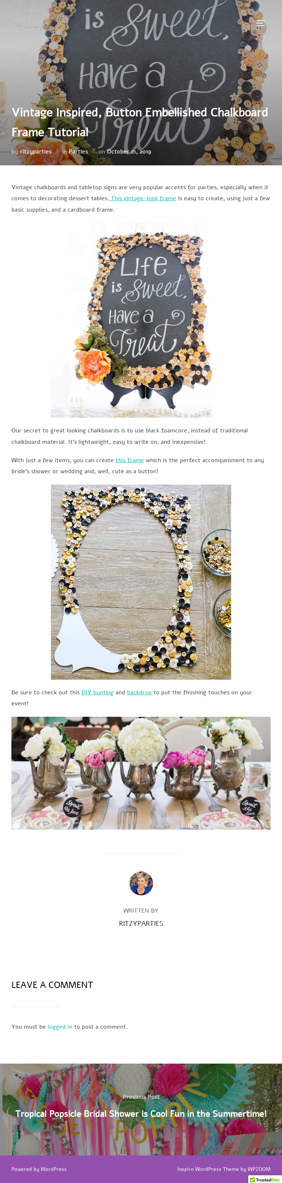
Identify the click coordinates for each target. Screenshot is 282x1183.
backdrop (140, 692)
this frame (130, 460)
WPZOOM (259, 1169)
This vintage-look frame (142, 198)
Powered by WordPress (39, 1169)
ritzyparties (35, 152)
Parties (78, 152)
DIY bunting (98, 692)
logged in (60, 1027)
